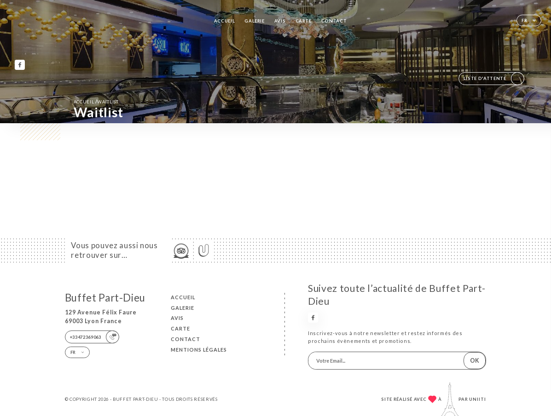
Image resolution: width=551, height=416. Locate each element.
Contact (334, 20)
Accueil (224, 20)
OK (474, 360)
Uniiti (477, 399)
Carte (304, 20)
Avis (280, 20)
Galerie (254, 20)
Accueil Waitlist (96, 101)
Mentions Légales (199, 350)
